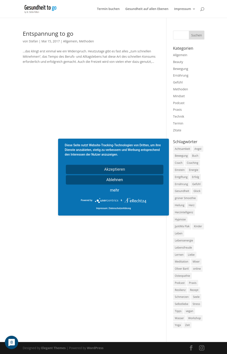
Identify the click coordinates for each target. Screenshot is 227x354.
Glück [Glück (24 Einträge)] (197, 191)
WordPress (95, 348)
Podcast (179, 103)
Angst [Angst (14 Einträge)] (197, 149)
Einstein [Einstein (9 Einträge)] (180, 170)
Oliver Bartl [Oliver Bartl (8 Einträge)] (182, 269)
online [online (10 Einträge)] (197, 269)
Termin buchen (108, 9)
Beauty (178, 62)
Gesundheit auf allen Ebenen (146, 9)
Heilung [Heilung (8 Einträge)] (179, 205)
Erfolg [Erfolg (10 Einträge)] (195, 177)
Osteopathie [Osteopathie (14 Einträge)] (182, 276)
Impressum (182, 9)
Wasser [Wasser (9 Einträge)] (179, 318)
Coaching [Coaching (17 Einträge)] (192, 163)
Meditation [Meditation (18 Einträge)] (181, 261)
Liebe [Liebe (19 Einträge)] (191, 255)
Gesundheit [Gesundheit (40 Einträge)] (182, 191)
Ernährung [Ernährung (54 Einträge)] (181, 184)
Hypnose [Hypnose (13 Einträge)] (180, 219)
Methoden (86, 41)
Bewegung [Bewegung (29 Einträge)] (181, 156)
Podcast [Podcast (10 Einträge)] (180, 283)
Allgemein (70, 41)
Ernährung (180, 75)
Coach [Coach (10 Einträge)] (179, 163)
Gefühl (178, 82)
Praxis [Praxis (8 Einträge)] (192, 283)
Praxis (177, 109)
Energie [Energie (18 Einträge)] (193, 170)
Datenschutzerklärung (120, 208)
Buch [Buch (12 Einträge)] (195, 156)
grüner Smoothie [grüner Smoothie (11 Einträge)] (185, 198)
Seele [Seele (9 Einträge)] (196, 297)
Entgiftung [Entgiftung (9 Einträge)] (181, 177)
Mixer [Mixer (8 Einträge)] (196, 261)
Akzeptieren (114, 169)
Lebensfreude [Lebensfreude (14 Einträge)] (183, 247)
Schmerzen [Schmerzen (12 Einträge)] (182, 297)
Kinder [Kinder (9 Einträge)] (198, 226)
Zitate (177, 130)
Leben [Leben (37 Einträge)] (178, 233)
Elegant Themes (53, 348)
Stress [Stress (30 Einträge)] (196, 304)
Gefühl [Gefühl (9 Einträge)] (196, 184)
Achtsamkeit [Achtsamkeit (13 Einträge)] (182, 149)
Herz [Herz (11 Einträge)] (191, 205)
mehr (114, 190)
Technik (178, 116)
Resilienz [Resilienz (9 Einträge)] (180, 290)
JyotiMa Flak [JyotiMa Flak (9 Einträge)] (182, 226)
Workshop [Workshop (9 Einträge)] (194, 318)
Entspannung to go (48, 34)
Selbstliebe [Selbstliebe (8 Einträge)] (181, 304)
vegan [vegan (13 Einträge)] (189, 311)
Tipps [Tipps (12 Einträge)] (178, 311)
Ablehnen (114, 179)
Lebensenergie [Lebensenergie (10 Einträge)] (184, 240)
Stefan (33, 41)
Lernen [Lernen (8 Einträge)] (179, 255)
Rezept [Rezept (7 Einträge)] (194, 290)
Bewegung (180, 69)
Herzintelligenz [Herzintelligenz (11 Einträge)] (184, 212)
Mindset (179, 96)
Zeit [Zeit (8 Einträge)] (187, 325)
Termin (178, 123)
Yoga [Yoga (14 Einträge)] (178, 325)
